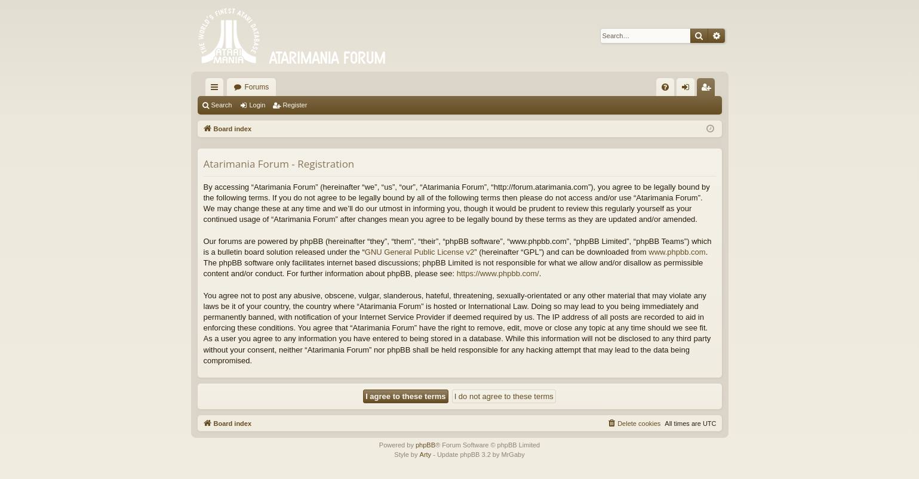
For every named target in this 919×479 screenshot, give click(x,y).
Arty (426, 454)
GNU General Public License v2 (420, 252)
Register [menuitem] (708, 89)
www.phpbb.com (676, 252)
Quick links (216, 89)
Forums (257, 87)
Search (221, 105)
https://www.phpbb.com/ (498, 273)
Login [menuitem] (687, 89)
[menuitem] (665, 87)
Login (257, 105)
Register (294, 105)
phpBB (425, 445)
